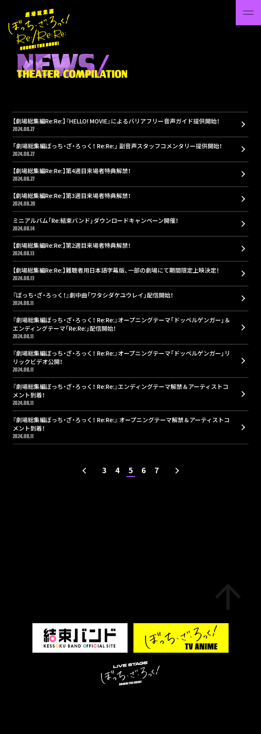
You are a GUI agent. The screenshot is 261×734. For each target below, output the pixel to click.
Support (34, 702)
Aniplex (141, 702)
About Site (66, 702)
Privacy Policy (106, 702)
